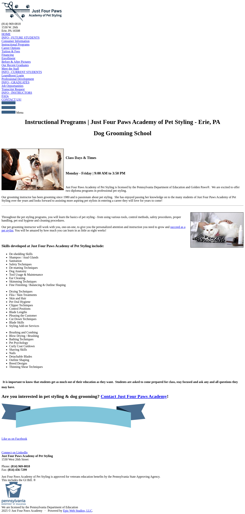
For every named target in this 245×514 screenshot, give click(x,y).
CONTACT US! (11, 99)
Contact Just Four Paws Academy (134, 396)
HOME (6, 34)
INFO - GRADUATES (15, 82)
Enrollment (8, 58)
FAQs (5, 96)
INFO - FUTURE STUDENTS (21, 37)
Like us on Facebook (14, 438)
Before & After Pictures (16, 61)
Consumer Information (15, 41)
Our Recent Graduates (15, 65)
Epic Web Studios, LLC (77, 510)
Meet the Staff (10, 68)
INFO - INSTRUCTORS (17, 92)
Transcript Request (13, 89)
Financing (8, 54)
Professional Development (18, 79)
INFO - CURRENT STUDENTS (22, 72)
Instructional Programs (15, 44)
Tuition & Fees (11, 51)
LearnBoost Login (13, 75)
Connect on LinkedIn (15, 452)
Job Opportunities (12, 85)
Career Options (11, 48)
